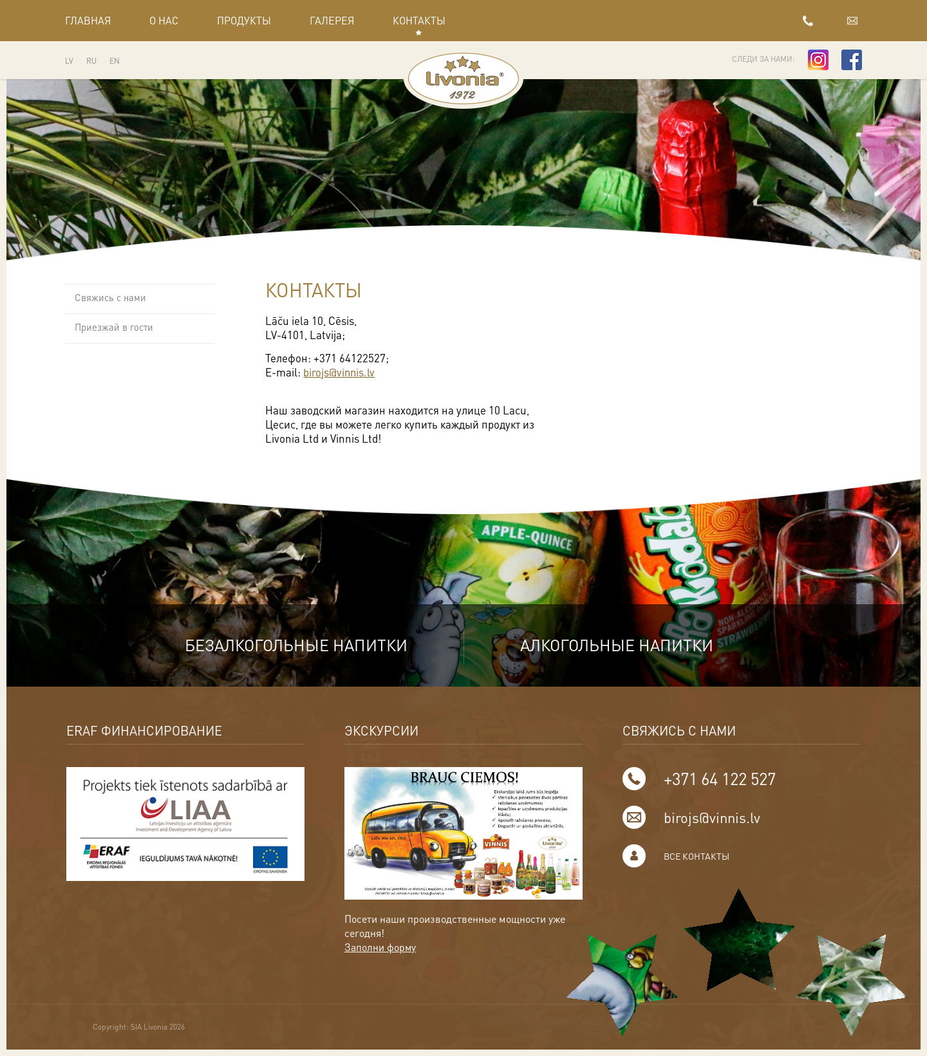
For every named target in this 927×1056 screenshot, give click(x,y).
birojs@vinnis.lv (828, 20)
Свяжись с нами (110, 298)
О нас (163, 20)
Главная (88, 20)
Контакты (419, 20)
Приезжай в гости (114, 327)
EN (114, 61)
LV (69, 61)
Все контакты (697, 856)
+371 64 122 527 (706, 20)
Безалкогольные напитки (291, 645)
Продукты (244, 20)
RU (91, 61)
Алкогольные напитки (620, 645)
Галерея (332, 20)
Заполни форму (380, 947)
